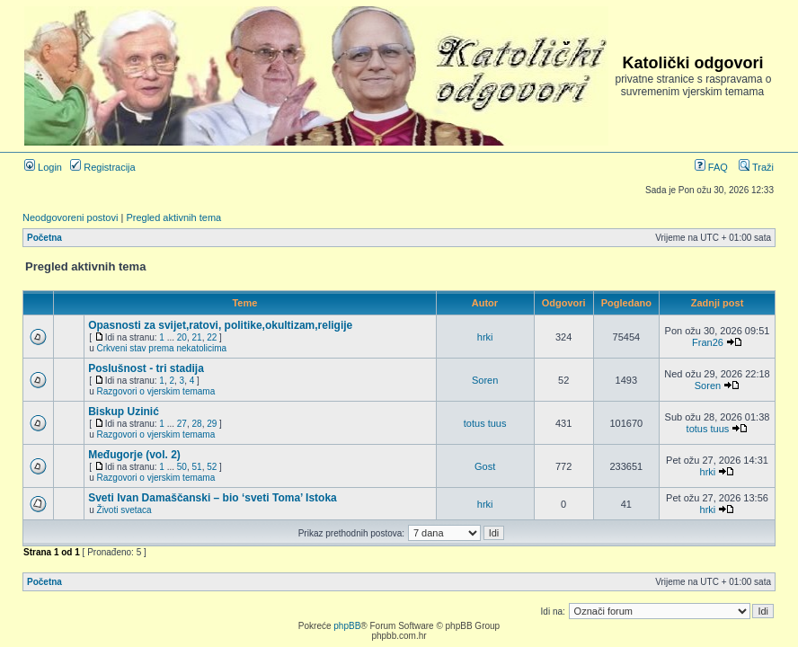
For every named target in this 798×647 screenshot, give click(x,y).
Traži (756, 167)
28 (197, 424)
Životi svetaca (124, 510)
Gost (484, 466)
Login (43, 167)
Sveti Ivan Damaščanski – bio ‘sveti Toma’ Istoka (212, 498)
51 (197, 467)
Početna (44, 238)
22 (212, 337)
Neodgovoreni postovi (70, 217)
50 (182, 467)
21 (197, 337)
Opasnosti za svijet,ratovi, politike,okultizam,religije (220, 325)
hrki (485, 337)
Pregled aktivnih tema (173, 217)
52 (212, 467)
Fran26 (707, 342)
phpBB (346, 626)
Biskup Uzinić (123, 411)
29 (212, 424)
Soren (485, 380)
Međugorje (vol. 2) (134, 454)
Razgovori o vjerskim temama (156, 391)
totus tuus (485, 423)
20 (182, 337)
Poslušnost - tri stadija (146, 368)
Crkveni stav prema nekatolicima (162, 348)
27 (182, 424)
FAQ (711, 167)
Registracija (103, 167)
